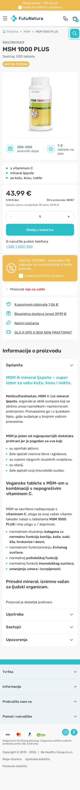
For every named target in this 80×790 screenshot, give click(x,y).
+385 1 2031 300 (19, 246)
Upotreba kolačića (37, 759)
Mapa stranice (12, 759)
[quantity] (40, 216)
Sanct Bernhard (13, 42)
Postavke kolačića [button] (15, 766)
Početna (10, 31)
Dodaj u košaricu (40, 230)
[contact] (65, 18)
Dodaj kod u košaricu (42, 7)
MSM (27, 31)
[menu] (6, 18)
